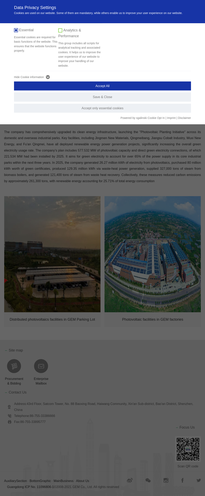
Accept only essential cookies (103, 108)
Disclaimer (184, 117)
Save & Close (102, 97)
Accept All (102, 86)
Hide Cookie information (29, 77)
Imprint (171, 117)
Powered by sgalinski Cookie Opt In (143, 117)
